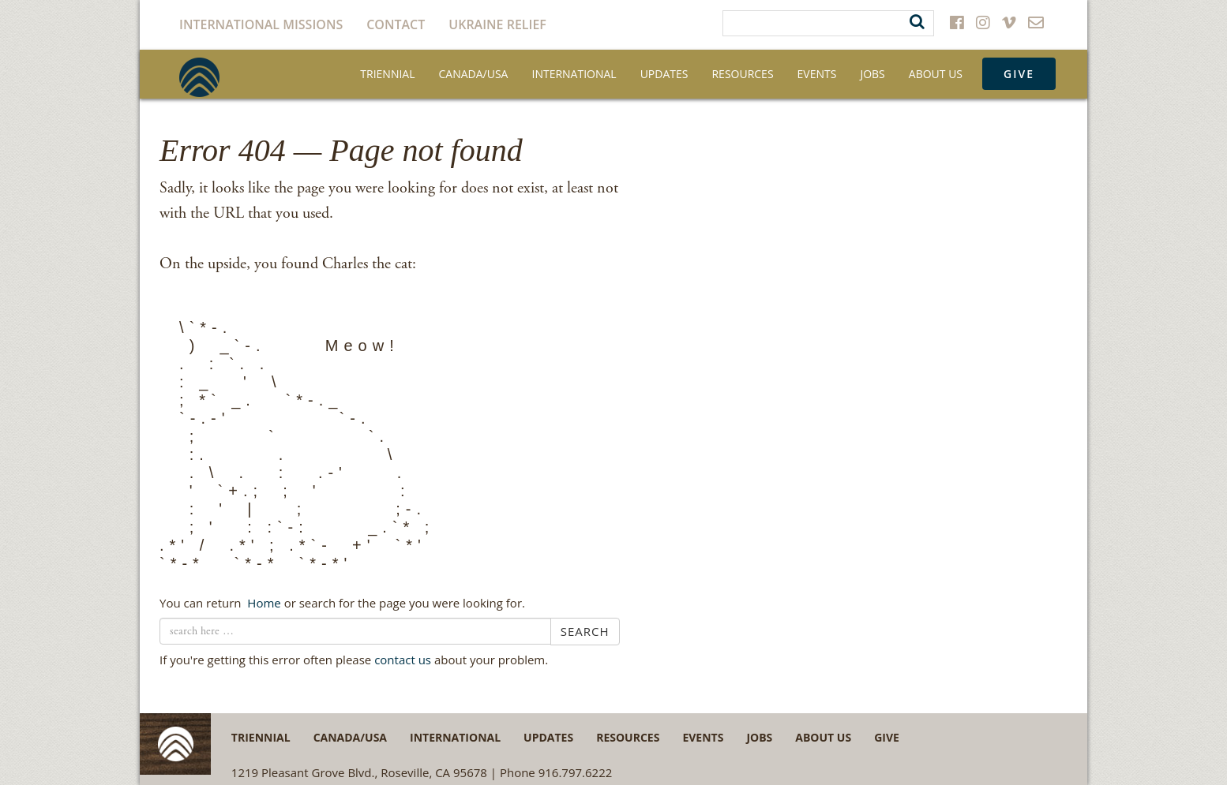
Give (1019, 73)
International (573, 73)
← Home (262, 603)
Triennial (387, 73)
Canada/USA (473, 73)
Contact (395, 24)
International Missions (261, 24)
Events (817, 73)
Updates (664, 73)
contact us (402, 659)
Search (585, 631)
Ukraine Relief (497, 24)
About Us (935, 73)
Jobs (872, 73)
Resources (742, 73)
